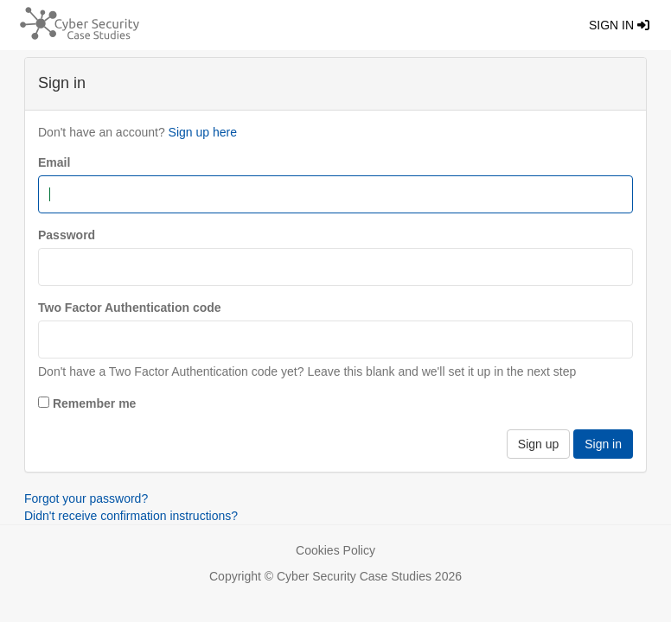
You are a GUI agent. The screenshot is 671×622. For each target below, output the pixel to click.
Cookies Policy (335, 550)
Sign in (619, 25)
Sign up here (203, 132)
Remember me (95, 403)
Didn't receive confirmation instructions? (131, 516)
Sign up (538, 444)
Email (54, 162)
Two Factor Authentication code (129, 307)
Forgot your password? (86, 498)
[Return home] (75, 21)
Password (66, 235)
